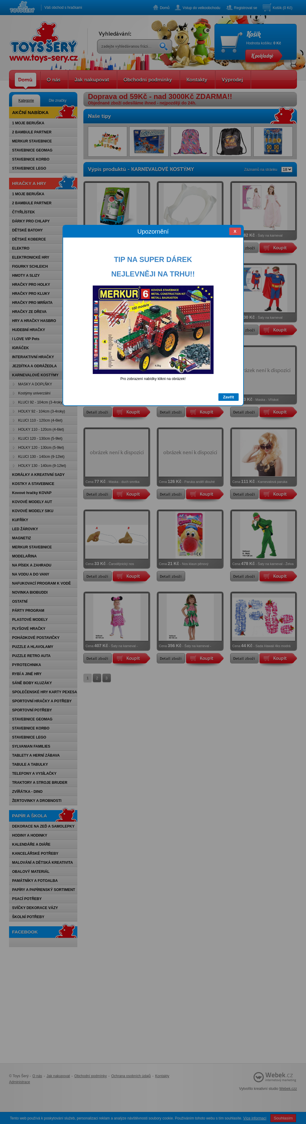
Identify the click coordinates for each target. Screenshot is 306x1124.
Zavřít (228, 397)
